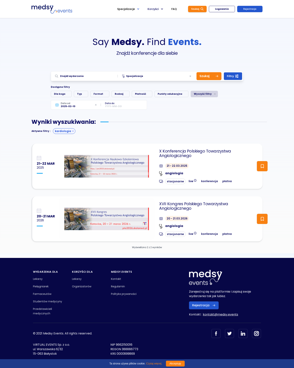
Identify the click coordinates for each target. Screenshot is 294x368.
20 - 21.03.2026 (177, 218)
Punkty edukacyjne (170, 93)
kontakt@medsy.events (220, 314)
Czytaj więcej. (154, 363)
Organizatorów (81, 286)
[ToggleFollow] (262, 166)
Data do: (110, 103)
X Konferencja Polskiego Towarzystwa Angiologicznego (195, 153)
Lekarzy (38, 279)
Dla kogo (59, 93)
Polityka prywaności (123, 294)
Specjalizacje (132, 76)
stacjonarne (175, 181)
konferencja (209, 181)
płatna (227, 181)
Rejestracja (249, 9)
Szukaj (197, 9)
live (192, 181)
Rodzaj (119, 93)
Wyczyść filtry (203, 93)
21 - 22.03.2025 (177, 166)
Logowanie (222, 9)
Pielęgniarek (41, 286)
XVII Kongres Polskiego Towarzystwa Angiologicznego (193, 206)
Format (98, 93)
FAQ (174, 9)
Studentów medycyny (47, 301)
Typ (79, 93)
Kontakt (116, 279)
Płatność (140, 93)
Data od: (66, 103)
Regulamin (118, 286)
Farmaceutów (42, 294)
